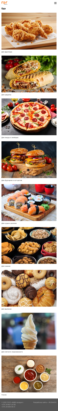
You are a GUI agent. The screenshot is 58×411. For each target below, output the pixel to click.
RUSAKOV (53, 402)
